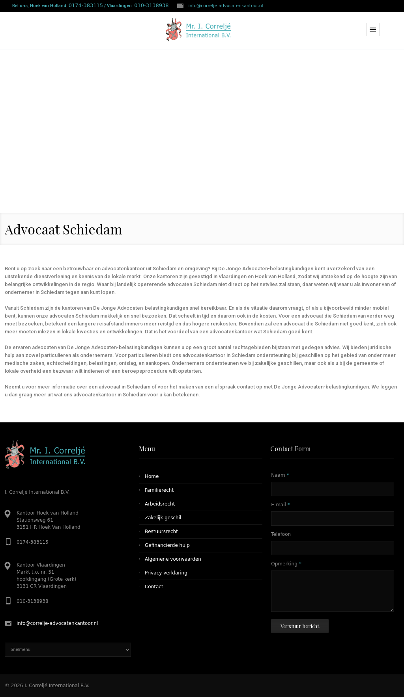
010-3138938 (151, 5)
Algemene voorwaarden (173, 559)
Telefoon (281, 534)
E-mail (280, 504)
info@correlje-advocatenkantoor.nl (226, 5)
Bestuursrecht (161, 531)
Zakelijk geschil (163, 517)
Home (152, 476)
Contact (154, 586)
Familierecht (159, 490)
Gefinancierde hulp (167, 545)
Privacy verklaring (166, 573)
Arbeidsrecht (160, 504)
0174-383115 (86, 5)
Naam (280, 475)
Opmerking (286, 564)
